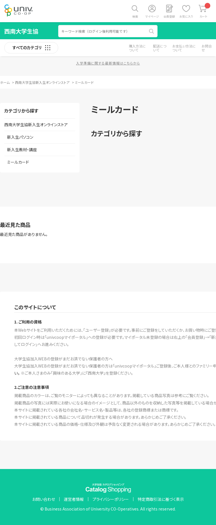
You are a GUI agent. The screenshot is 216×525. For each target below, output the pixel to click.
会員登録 (169, 16)
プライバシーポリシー (111, 499)
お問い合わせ (43, 499)
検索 (135, 16)
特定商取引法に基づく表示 (161, 499)
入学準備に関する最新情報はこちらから (108, 63)
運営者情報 (74, 499)
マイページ (152, 16)
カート (205, 10)
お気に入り (186, 16)
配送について (159, 47)
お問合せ (207, 47)
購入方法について (137, 47)
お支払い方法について (184, 47)
